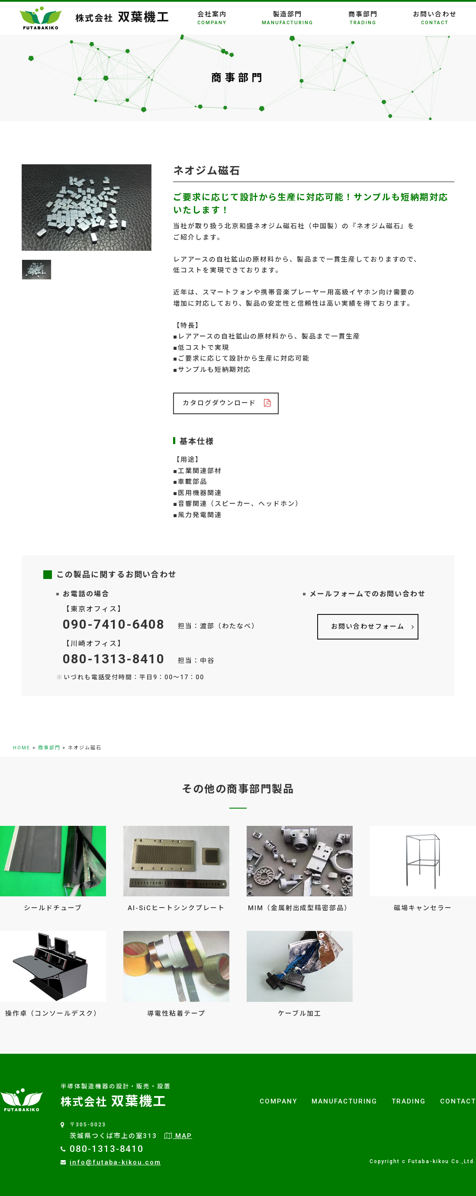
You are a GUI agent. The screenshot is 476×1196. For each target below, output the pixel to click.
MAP (178, 1136)
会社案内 (212, 18)
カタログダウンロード (219, 403)
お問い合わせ (435, 18)
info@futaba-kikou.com (115, 1162)
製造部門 (287, 18)
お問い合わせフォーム (368, 626)
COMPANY (278, 1101)
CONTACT (458, 1101)
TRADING (409, 1101)
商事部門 (363, 18)
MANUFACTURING (344, 1101)
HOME (21, 748)
